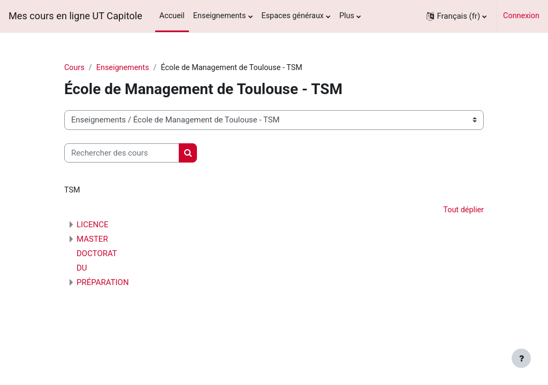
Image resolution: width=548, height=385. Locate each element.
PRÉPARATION (103, 282)
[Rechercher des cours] (121, 153)
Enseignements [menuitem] (219, 15)
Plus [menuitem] (346, 15)
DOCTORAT (97, 253)
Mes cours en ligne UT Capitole (75, 15)
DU (82, 268)
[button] (456, 16)
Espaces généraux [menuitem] (293, 15)
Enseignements (122, 67)
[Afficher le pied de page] (521, 358)
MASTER (92, 239)
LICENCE (92, 224)
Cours (74, 67)
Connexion (521, 15)
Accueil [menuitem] (172, 15)
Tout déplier (463, 209)
